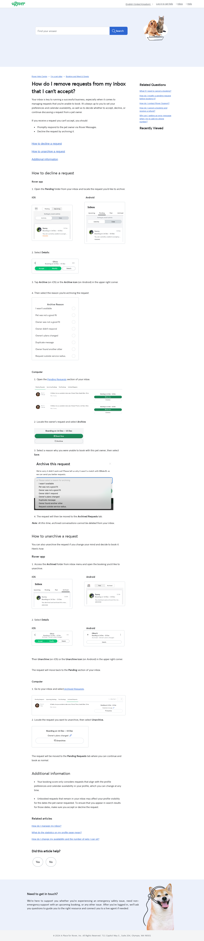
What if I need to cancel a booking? (155, 91)
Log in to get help (164, 4)
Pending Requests (57, 379)
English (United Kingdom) (138, 4)
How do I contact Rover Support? (155, 103)
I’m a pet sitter (56, 76)
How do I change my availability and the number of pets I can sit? (65, 839)
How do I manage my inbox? (46, 826)
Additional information (45, 159)
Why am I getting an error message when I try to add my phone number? (155, 118)
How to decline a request (47, 143)
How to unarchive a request (48, 151)
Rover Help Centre (39, 76)
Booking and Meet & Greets (77, 76)
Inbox (179, 4)
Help (189, 4)
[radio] (38, 862)
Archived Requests (74, 689)
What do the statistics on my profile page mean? (57, 832)
